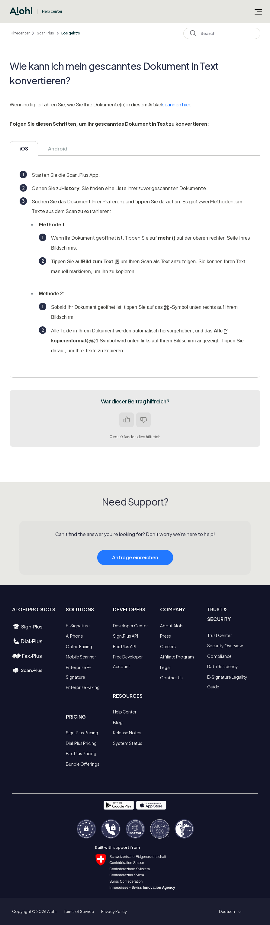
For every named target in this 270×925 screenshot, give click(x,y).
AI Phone (74, 636)
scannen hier (176, 104)
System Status (127, 743)
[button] (229, 911)
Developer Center (130, 625)
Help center (52, 11)
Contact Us (171, 677)
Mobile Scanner (81, 656)
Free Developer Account (128, 661)
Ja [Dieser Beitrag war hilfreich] (126, 419)
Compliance (219, 656)
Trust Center (219, 635)
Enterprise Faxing (83, 687)
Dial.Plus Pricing (81, 743)
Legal (165, 667)
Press (165, 636)
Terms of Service (79, 911)
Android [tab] (57, 148)
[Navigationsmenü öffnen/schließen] (258, 11)
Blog (118, 722)
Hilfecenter (20, 33)
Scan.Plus (45, 33)
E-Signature (78, 625)
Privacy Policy (114, 911)
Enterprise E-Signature (78, 672)
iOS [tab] (24, 148)
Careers (168, 646)
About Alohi (171, 625)
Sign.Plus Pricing (82, 732)
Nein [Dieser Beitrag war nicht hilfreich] (143, 419)
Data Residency (222, 666)
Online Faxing (79, 646)
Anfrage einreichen (135, 569)
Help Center (125, 711)
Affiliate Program (177, 656)
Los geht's (70, 33)
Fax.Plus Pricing (81, 753)
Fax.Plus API (124, 646)
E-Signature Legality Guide (227, 681)
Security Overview (225, 645)
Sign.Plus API (125, 636)
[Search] (221, 33)
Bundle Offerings (82, 764)
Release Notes (127, 732)
